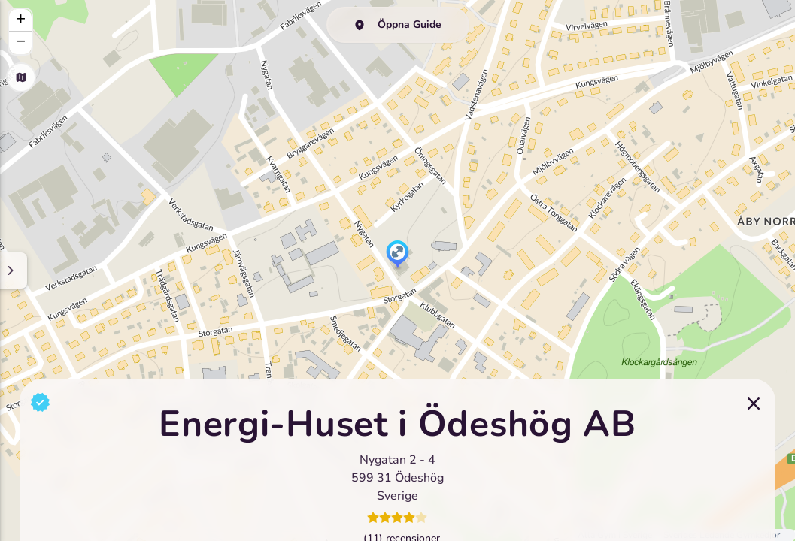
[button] (397, 255)
